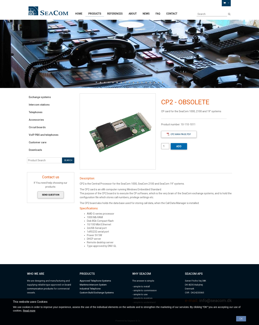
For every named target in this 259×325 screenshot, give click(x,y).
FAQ (158, 13)
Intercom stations (39, 104)
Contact (171, 13)
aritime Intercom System (94, 284)
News (146, 13)
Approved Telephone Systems (95, 280)
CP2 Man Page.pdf (179, 134)
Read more (29, 310)
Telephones (35, 112)
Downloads (35, 149)
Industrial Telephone (90, 288)
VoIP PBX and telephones (43, 134)
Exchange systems (40, 97)
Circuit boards (37, 127)
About (133, 13)
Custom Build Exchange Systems (97, 292)
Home (78, 13)
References (115, 13)
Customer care (37, 142)
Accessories (36, 119)
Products (94, 13)
